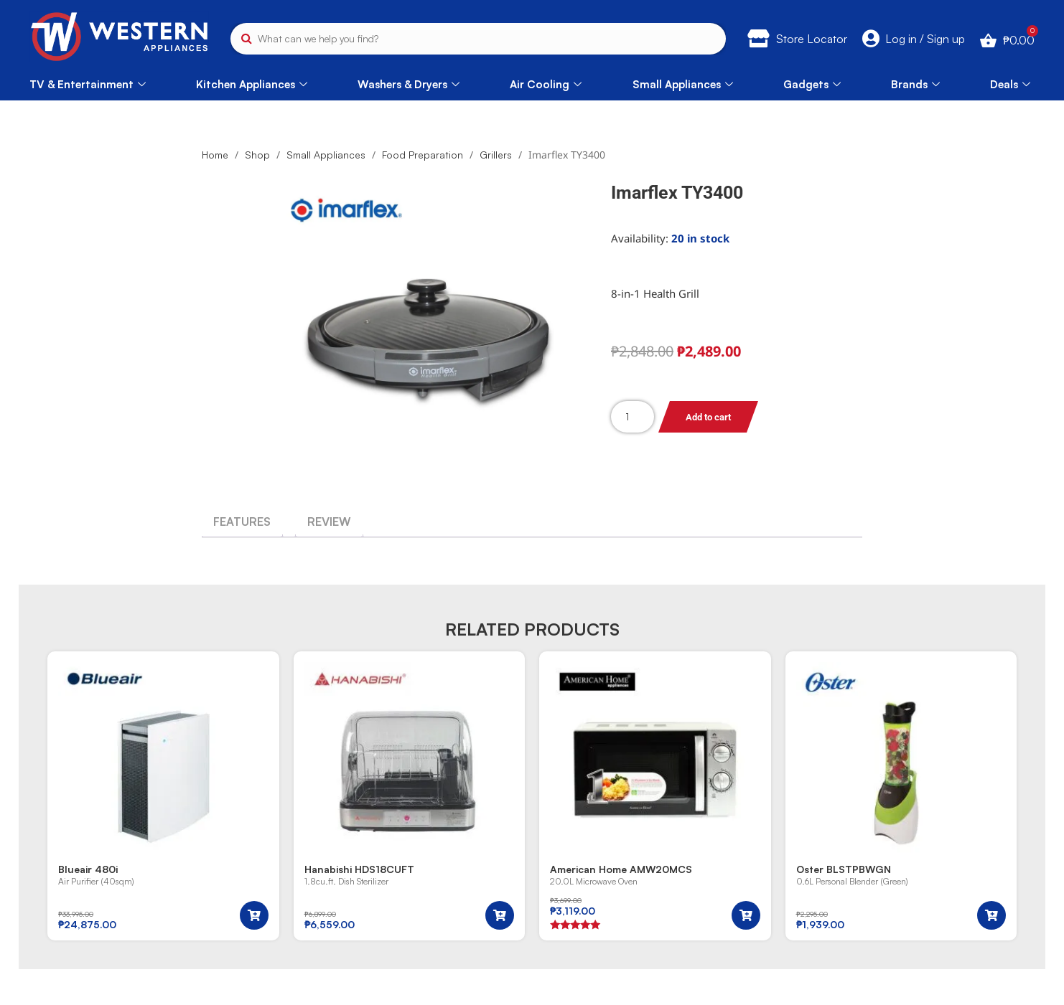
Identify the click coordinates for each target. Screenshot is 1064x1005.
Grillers (496, 154)
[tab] (242, 521)
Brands (915, 84)
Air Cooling (546, 84)
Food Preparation (422, 154)
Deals (1010, 84)
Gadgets (812, 84)
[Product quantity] (632, 417)
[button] (254, 915)
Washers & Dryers (408, 84)
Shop (257, 154)
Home (215, 154)
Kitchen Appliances (251, 84)
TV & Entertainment (87, 84)
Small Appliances (683, 84)
